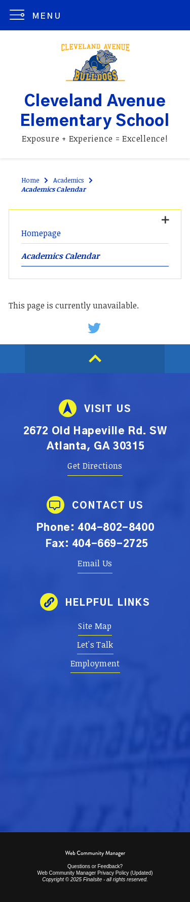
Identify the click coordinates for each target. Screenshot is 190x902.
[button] (38, 15)
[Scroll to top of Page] (95, 358)
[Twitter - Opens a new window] (95, 328)
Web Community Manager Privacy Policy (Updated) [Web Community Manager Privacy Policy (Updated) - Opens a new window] (95, 873)
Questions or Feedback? (95, 866)
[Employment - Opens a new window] (95, 663)
